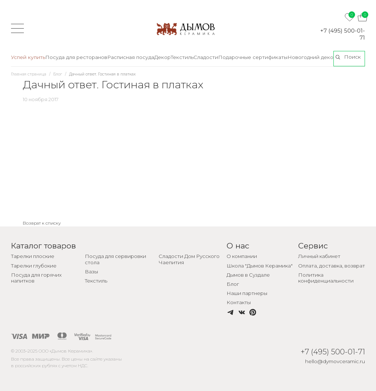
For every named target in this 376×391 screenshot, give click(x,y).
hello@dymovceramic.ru (335, 361)
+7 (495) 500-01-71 (342, 34)
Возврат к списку (42, 223)
